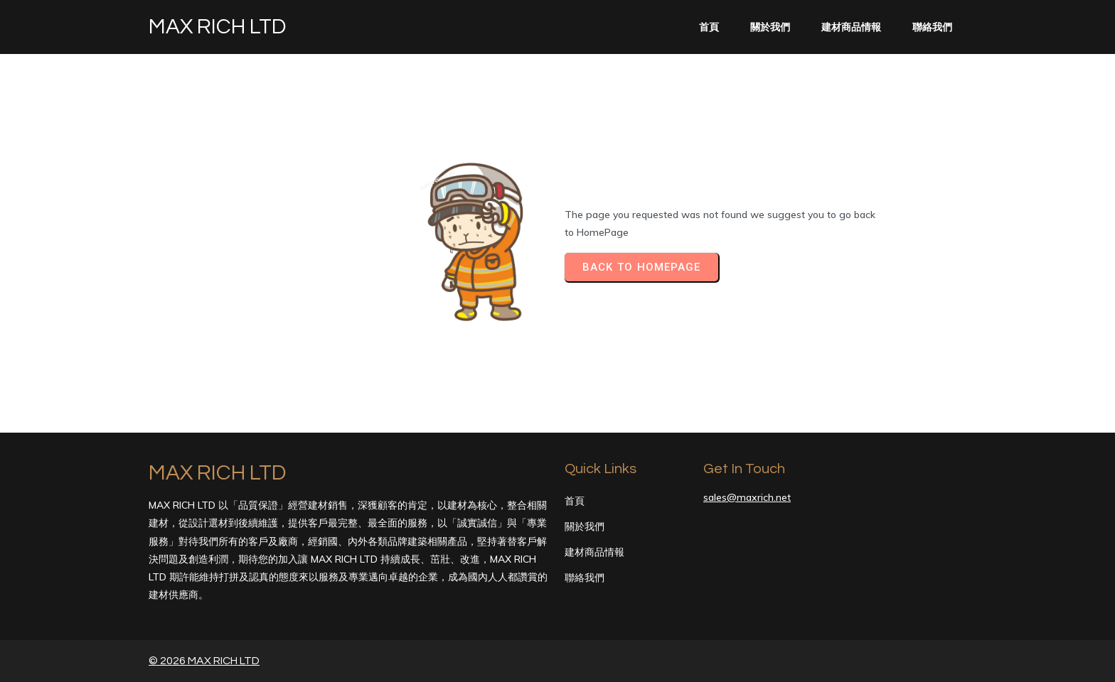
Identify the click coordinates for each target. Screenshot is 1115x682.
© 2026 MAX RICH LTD (204, 660)
